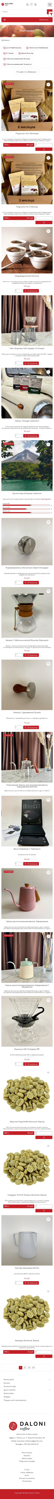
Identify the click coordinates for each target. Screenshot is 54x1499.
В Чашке (8, 53)
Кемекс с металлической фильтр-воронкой (27, 640)
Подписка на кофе (27, 1461)
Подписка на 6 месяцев (27, 134)
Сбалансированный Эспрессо (17, 64)
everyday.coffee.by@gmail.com (29, 1441)
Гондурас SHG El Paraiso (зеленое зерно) (27, 1195)
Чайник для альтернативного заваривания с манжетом (27, 986)
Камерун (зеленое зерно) (27, 1341)
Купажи (27, 1455)
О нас (27, 1470)
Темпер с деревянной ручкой (27, 713)
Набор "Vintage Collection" (27, 421)
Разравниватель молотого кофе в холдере (27, 568)
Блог (27, 1475)
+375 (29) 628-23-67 (31, 1444)
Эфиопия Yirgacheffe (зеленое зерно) (27, 1122)
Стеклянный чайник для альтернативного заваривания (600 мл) (27, 786)
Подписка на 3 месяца (27, 207)
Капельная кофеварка (37, 48)
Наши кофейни (27, 1472)
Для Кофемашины (12, 48)
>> (33, 1367)
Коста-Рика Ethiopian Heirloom (27, 493)
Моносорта (27, 1453)
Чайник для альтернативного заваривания (27, 921)
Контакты (26, 1481)
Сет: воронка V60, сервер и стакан (27, 349)
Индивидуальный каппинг (27, 276)
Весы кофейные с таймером (27, 849)
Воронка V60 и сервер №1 (27, 1049)
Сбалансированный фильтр (16, 59)
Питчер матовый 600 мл (27, 1268)
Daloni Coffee (34, 1493)
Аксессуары (27, 1458)
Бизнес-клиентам (27, 1478)
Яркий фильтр (26, 53)
